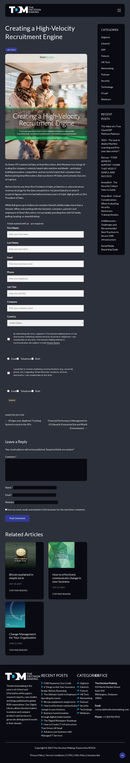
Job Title (12, 287)
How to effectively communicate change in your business (66, 578)
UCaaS (104, 93)
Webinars (106, 99)
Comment (10, 456)
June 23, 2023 (15, 643)
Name (9, 487)
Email (10, 257)
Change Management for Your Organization (22, 635)
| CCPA (68, 755)
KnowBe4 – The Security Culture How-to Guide (109, 186)
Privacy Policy (37, 755)
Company (12, 301)
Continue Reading (18, 590)
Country (12, 316)
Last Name (13, 242)
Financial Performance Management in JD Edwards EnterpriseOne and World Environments (67, 424)
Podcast (105, 74)
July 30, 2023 (15, 584)
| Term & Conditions (54, 755)
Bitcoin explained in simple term (21, 576)
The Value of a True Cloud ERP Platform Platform (111, 130)
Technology (107, 87)
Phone (11, 272)
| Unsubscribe (93, 755)
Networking (107, 68)
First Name (13, 227)
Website (9, 502)
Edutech (105, 43)
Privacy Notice (53, 343)
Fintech (105, 56)
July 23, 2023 (58, 587)
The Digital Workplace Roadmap (58, 720)
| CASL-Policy (79, 755)
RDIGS (91, 747)
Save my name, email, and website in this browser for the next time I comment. (46, 509)
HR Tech (11, 50)
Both (37, 358)
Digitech (105, 37)
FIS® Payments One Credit (56, 683)
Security (105, 80)
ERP (103, 49)
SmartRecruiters (14, 415)
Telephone (25, 358)
